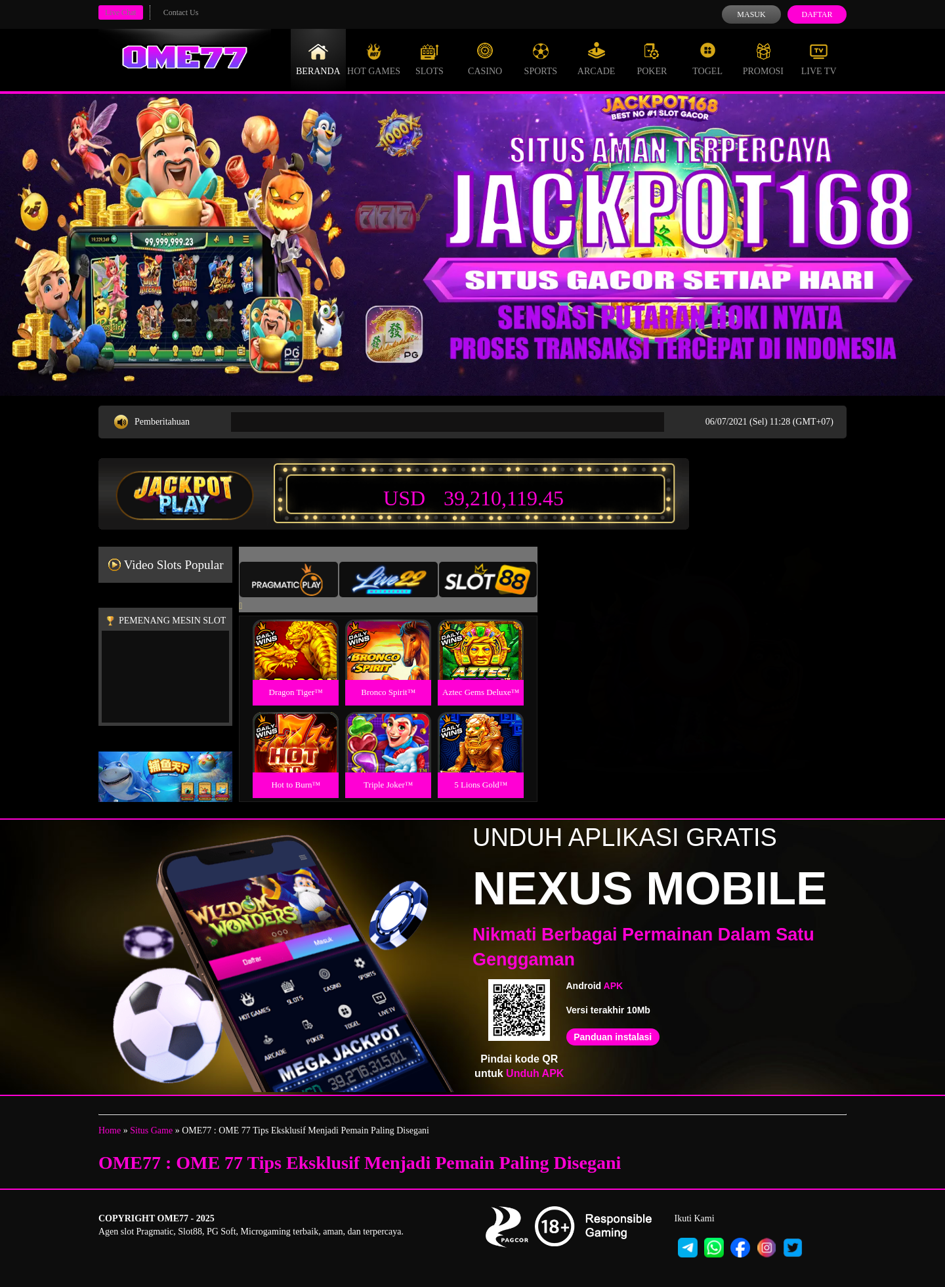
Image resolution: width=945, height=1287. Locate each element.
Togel (707, 59)
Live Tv (819, 59)
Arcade (597, 59)
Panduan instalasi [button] (613, 1037)
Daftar (816, 14)
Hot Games (373, 59)
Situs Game (151, 1130)
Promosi (763, 59)
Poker (652, 59)
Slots (429, 59)
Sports (541, 59)
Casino (485, 59)
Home (109, 1130)
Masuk (751, 14)
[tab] (289, 579)
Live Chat (120, 12)
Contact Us (181, 12)
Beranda (318, 59)
